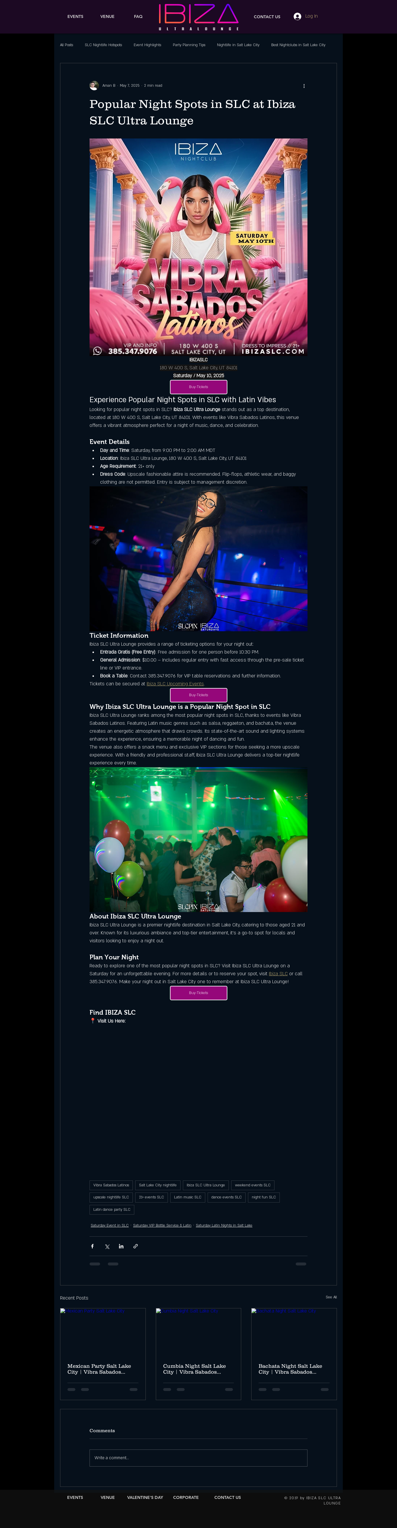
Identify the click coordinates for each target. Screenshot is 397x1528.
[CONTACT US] (267, 17)
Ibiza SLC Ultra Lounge (206, 1185)
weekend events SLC (253, 1185)
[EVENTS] (75, 17)
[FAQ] (138, 17)
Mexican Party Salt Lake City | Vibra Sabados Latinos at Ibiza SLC (99, 1369)
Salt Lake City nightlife (158, 1185)
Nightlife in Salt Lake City (238, 45)
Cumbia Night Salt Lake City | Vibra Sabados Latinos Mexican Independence (194, 1369)
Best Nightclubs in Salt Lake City (298, 45)
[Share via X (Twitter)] (107, 1246)
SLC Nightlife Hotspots (103, 45)
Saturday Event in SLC (110, 1225)
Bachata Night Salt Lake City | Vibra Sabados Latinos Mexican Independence (290, 1369)
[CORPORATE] (186, 1498)
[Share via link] (135, 1246)
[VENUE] (107, 17)
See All (331, 1297)
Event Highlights (147, 45)
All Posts (66, 45)
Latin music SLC (187, 1197)
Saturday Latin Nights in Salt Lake (224, 1225)
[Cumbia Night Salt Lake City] (198, 1332)
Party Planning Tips (189, 45)
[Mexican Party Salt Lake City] (102, 1332)
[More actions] (303, 85)
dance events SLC (226, 1197)
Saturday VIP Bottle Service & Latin (162, 1225)
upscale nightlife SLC (111, 1197)
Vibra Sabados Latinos (111, 1185)
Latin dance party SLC (111, 1209)
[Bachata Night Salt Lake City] (294, 1332)
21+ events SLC (151, 1197)
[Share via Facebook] (92, 1246)
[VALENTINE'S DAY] (145, 1498)
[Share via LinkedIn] (121, 1246)
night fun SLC (264, 1197)
